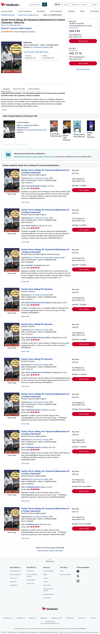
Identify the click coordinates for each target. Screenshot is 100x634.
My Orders (13, 581)
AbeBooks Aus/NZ (56, 618)
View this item (73, 28)
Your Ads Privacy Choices (48, 589)
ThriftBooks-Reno (32, 524)
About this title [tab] (19, 89)
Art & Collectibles (56, 11)
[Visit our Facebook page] (78, 571)
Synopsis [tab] (6, 89)
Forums (45, 581)
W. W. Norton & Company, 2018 (35, 130)
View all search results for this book (50, 551)
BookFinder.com (50, 622)
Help (94, 4)
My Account (75, 4)
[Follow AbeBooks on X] (78, 576)
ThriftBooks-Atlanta (33, 410)
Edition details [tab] (33, 89)
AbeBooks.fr (32, 618)
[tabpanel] (33, 101)
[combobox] (35, 4)
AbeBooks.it (43, 618)
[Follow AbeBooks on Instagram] (78, 581)
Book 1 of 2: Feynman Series (11, 25)
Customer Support (65, 574)
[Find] (44, 4)
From (32, 57)
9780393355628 (22, 128)
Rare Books (41, 11)
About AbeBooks (48, 571)
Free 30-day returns (83, 69)
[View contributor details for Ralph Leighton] (25, 28)
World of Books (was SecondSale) (38, 302)
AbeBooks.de (21, 618)
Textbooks (71, 11)
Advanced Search (7, 11)
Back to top (50, 561)
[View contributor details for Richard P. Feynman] (9, 28)
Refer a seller (30, 583)
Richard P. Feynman (25, 157)
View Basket (13, 585)
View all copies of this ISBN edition (36, 52)
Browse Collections (25, 11)
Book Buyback (31, 580)
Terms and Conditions (79, 628)
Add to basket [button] (83, 41)
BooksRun (29, 265)
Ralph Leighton (37, 157)
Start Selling (94, 11)
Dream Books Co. (32, 226)
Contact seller (25, 202)
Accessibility (47, 598)
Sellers (82, 11)
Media (45, 574)
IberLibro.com (82, 618)
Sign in (66, 4)
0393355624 (28, 125)
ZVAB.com (93, 618)
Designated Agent (48, 594)
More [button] (4, 110)
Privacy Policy (47, 585)
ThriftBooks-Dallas (33, 487)
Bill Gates (50, 157)
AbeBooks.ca (70, 618)
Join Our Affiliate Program (32, 575)
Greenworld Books (33, 186)
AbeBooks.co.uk (8, 618)
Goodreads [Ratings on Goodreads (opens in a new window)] (31, 32)
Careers (45, 578)
